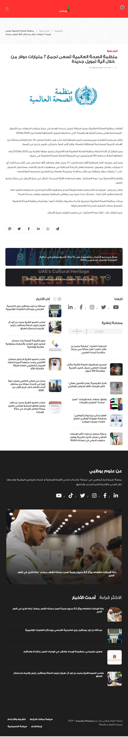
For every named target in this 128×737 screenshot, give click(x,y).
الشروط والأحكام (16, 719)
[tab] (84, 597)
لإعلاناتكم (36, 726)
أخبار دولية (44, 31)
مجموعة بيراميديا (84, 721)
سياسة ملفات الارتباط (41, 719)
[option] (33, 360)
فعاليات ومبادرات (108, 253)
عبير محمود (97, 67)
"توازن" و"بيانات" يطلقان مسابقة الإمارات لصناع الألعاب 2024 (59, 279)
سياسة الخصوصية (17, 726)
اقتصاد (90, 275)
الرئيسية (59, 31)
